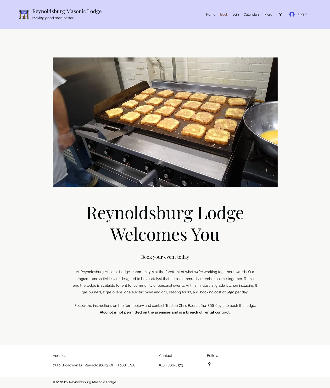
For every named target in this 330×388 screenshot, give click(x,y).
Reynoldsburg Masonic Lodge (67, 11)
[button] (251, 14)
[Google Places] (280, 14)
